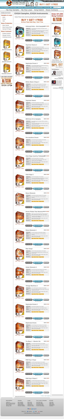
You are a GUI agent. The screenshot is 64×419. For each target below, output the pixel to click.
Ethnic (40, 85)
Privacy (10, 404)
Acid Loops (51, 402)
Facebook (29, 411)
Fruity (36, 33)
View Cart (48, 7)
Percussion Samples (21, 405)
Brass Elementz (30, 193)
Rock (43, 30)
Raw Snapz (29, 248)
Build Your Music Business (10, 403)
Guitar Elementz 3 (31, 267)
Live (44, 30)
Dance (41, 30)
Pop (32, 30)
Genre (4, 17)
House (39, 31)
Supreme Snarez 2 (31, 45)
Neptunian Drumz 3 (32, 63)
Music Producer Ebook (7, 27)
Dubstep (38, 30)
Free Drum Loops (39, 403)
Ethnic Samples (20, 403)
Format (4, 19)
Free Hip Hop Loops (39, 404)
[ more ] (62, 89)
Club (32, 31)
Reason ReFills (52, 404)
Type (4, 20)
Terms (7, 404)
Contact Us (8, 402)
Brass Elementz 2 (31, 230)
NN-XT (47, 50)
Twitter (35, 411)
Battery (37, 50)
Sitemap (7, 405)
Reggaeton (42, 31)
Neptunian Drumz (31, 323)
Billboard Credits (29, 7)
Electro (43, 48)
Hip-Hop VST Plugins (7, 28)
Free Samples (5, 7)
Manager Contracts (7, 35)
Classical (42, 85)
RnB (36, 30)
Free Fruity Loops (39, 402)
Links (10, 405)
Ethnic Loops (30, 403)
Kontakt (42, 50)
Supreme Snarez (31, 100)
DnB (37, 31)
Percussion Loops (31, 405)
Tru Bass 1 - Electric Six (33, 341)
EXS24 (40, 50)
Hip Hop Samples (12, 10)
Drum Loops (30, 402)
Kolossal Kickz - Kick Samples (35, 26)
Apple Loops (51, 403)
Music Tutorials (6, 25)
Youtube (40, 411)
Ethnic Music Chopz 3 (32, 82)
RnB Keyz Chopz (31, 360)
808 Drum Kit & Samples (33, 119)
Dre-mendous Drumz (32, 137)
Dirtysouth (34, 31)
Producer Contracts (7, 33)
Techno (47, 30)
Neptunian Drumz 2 (32, 304)
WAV (32, 33)
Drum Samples (20, 402)
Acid (34, 33)
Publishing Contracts (7, 37)
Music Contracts (52, 10)
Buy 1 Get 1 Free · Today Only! (38, 35)
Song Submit (39, 10)
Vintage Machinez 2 (32, 285)
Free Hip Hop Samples (40, 405)
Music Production (6, 23)
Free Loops (13, 7)
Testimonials (39, 7)
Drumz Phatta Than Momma (34, 211)
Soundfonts (38, 33)
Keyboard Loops (30, 404)
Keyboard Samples (21, 404)
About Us (20, 7)
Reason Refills (34, 50)
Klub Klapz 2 (30, 174)
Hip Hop (34, 30)
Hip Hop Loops (26, 10)
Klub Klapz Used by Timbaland (35, 156)
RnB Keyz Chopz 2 (31, 378)
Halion (44, 50)
